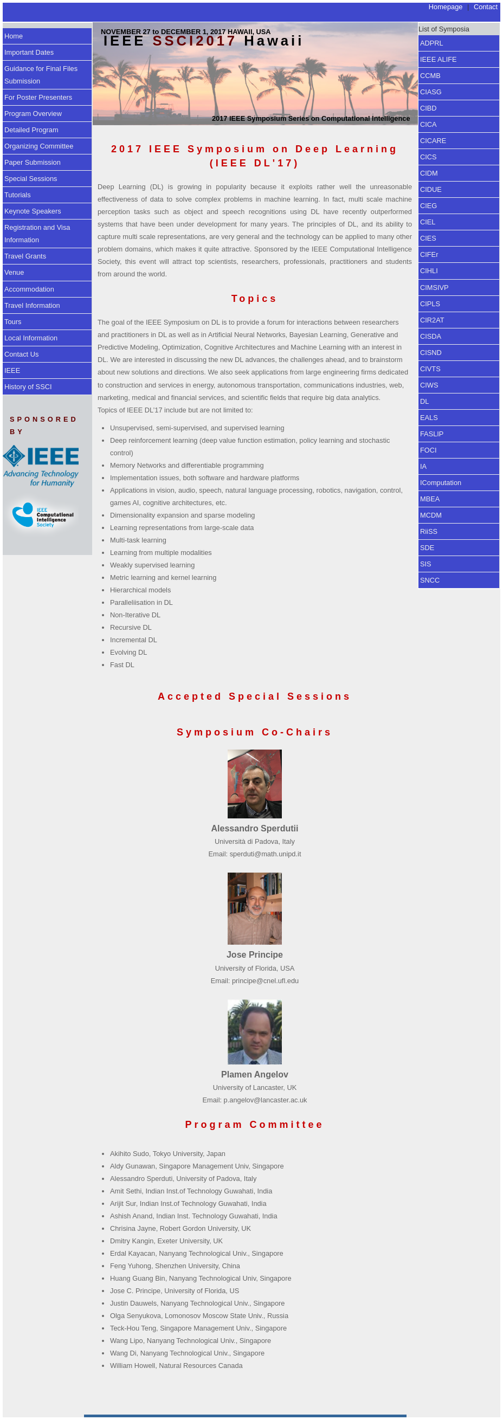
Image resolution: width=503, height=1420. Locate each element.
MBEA (430, 499)
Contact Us (21, 354)
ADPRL (431, 43)
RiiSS (428, 531)
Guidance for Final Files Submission (41, 74)
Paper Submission (32, 162)
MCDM (431, 515)
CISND (431, 352)
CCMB (430, 76)
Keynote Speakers (32, 211)
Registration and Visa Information (37, 233)
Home (13, 36)
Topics (255, 298)
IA (423, 466)
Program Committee (254, 1124)
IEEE (12, 370)
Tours (12, 322)
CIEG (428, 206)
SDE (427, 548)
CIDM (429, 173)
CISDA (430, 336)
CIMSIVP (434, 287)
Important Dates (29, 52)
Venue (14, 272)
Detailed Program (31, 130)
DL (424, 401)
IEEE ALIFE (438, 59)
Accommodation (29, 289)
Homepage (446, 7)
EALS (429, 418)
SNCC (430, 580)
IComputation (440, 483)
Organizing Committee (38, 146)
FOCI (428, 450)
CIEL (427, 222)
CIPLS (430, 304)
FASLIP (431, 434)
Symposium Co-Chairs (255, 732)
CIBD (428, 108)
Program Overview (33, 113)
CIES (428, 238)
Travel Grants (25, 256)
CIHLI (429, 271)
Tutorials (17, 195)
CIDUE (431, 189)
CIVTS (430, 369)
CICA (428, 124)
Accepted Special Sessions (255, 696)
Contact (486, 7)
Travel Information (32, 305)
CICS (428, 157)
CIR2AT (432, 320)
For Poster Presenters (38, 97)
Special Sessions (30, 179)
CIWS (429, 385)
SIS (425, 564)
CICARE (433, 141)
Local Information (30, 338)
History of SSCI (27, 387)
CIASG (431, 92)
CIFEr (429, 254)
